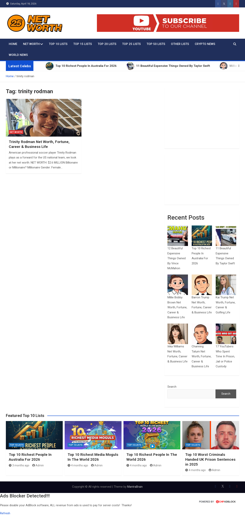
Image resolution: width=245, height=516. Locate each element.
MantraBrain (135, 486)
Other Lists (180, 44)
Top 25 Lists (131, 44)
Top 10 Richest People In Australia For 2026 (30, 457)
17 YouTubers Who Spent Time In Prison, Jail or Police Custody (225, 356)
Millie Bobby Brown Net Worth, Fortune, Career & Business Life (177, 307)
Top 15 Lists (82, 44)
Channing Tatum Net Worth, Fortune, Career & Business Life (201, 356)
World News (18, 55)
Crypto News (205, 44)
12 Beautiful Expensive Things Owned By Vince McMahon (176, 258)
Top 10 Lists (58, 44)
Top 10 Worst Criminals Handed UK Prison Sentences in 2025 (210, 459)
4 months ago (78, 465)
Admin (38, 465)
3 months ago (19, 465)
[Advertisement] (201, 118)
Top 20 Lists (107, 44)
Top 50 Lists (156, 44)
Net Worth (31, 44)
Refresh (5, 513)
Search (171, 386)
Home (13, 44)
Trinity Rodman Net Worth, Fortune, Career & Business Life (39, 144)
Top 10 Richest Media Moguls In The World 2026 (93, 457)
